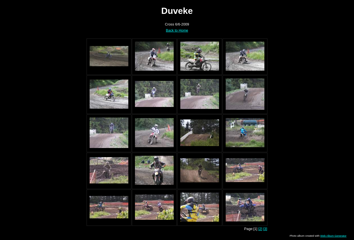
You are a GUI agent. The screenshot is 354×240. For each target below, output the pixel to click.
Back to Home (177, 30)
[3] (265, 229)
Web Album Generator (333, 235)
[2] (260, 229)
